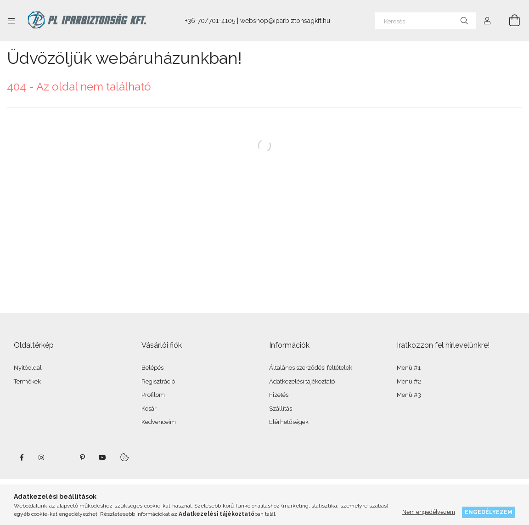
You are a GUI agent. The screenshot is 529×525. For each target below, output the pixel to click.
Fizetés (278, 394)
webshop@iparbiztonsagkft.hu (285, 20)
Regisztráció (158, 381)
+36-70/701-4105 (210, 20)
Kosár (149, 408)
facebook (21, 457)
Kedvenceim (158, 421)
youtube (102, 457)
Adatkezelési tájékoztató (302, 381)
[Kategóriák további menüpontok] (11, 20)
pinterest (82, 457)
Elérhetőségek (289, 421)
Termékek (27, 381)
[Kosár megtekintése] (509, 20)
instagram (42, 457)
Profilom (153, 394)
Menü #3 (409, 394)
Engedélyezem (488, 511)
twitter (62, 457)
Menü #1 (409, 367)
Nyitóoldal (28, 367)
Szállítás (280, 408)
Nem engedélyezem (428, 511)
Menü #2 (409, 381)
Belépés (152, 367)
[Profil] (487, 20)
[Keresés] (425, 20)
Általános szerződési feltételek (310, 367)
